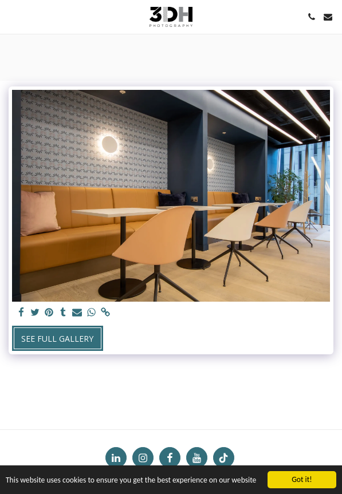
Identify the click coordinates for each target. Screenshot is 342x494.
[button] (12, 16)
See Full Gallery (57, 338)
